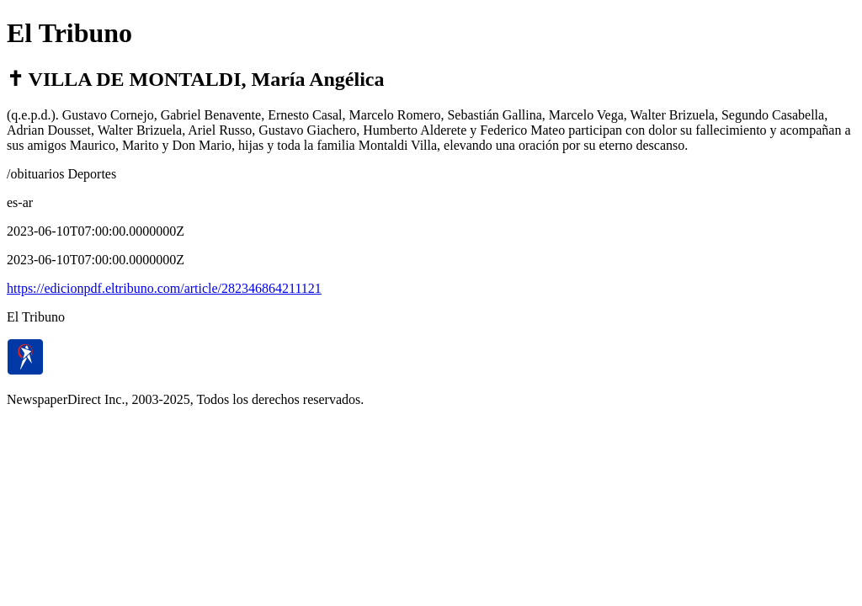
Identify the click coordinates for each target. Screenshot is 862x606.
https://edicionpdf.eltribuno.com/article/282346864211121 (164, 288)
